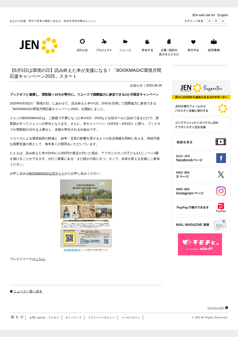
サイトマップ (74, 317)
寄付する (192, 46)
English (223, 15)
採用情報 (214, 46)
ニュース (124, 46)
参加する (146, 46)
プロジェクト (103, 46)
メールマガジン (130, 317)
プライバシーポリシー (101, 317)
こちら (40, 259)
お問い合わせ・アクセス (44, 317)
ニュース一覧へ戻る (27, 291)
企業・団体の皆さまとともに (169, 46)
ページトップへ (216, 307)
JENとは (81, 46)
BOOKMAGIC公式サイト (47, 173)
